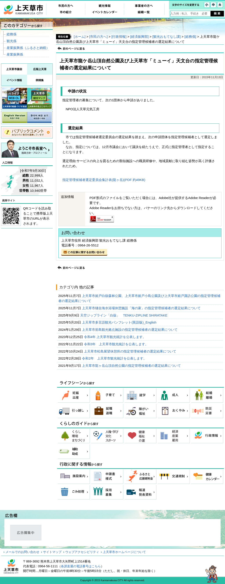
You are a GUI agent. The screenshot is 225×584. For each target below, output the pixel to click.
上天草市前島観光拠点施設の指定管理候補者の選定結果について (130, 329)
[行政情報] (118, 36)
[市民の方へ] (98, 36)
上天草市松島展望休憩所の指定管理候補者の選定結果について (130, 351)
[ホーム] (79, 36)
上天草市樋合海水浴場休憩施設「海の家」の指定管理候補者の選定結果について (141, 308)
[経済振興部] (139, 36)
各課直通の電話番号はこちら (81, 566)
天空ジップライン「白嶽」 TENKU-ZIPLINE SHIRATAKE (124, 315)
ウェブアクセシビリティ (82, 552)
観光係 (11, 41)
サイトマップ (52, 552)
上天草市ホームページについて (124, 552)
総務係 (11, 34)
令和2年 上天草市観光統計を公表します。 (114, 358)
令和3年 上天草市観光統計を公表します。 (116, 344)
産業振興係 (15, 54)
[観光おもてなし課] (166, 36)
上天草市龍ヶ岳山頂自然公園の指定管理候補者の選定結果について (132, 365)
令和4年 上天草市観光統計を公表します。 (115, 337)
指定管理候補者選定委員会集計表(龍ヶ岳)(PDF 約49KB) (103, 180)
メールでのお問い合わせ (22, 552)
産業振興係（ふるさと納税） (28, 48)
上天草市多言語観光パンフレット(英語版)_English (119, 322)
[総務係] (190, 36)
